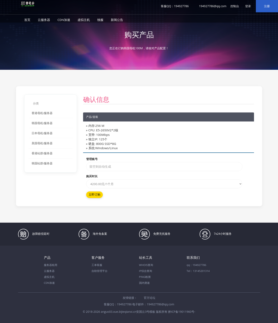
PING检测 (145, 277)
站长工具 (145, 258)
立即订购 (94, 194)
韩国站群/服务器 (42, 163)
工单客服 (97, 265)
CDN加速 (63, 20)
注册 (267, 6)
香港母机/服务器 (42, 113)
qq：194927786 (196, 265)
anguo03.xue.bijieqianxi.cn (118, 312)
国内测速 (144, 283)
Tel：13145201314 (198, 271)
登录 (248, 6)
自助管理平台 (100, 271)
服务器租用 (50, 265)
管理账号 (92, 159)
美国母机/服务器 (42, 143)
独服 (100, 20)
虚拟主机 (84, 20)
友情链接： (130, 298)
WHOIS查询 (146, 265)
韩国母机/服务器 (42, 123)
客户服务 (98, 258)
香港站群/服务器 (42, 153)
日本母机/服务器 (42, 133)
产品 (47, 258)
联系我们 (193, 258)
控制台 (234, 6)
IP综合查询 (145, 271)
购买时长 (92, 176)
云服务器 (44, 20)
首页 (27, 20)
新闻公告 (117, 20)
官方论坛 (149, 298)
